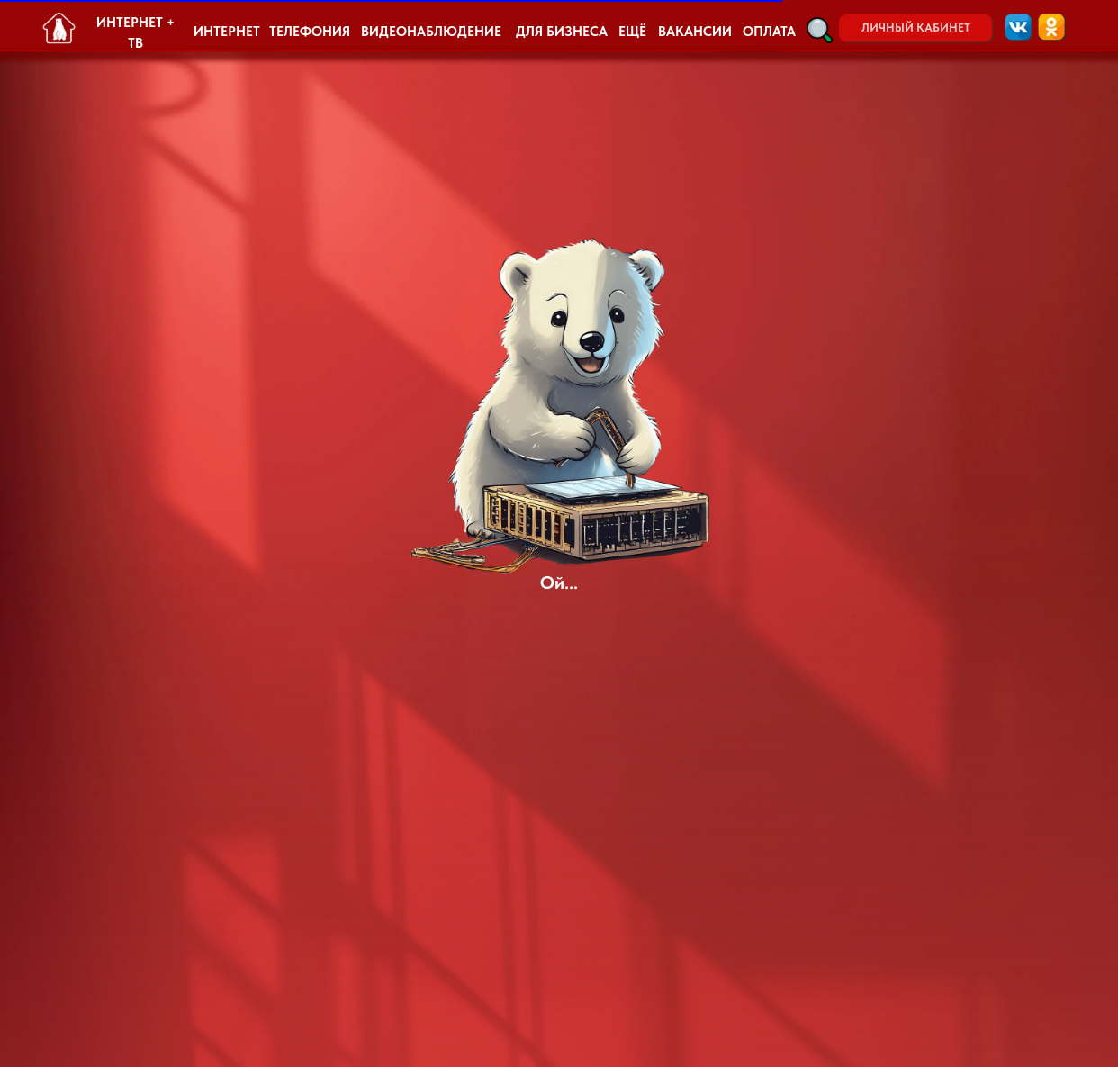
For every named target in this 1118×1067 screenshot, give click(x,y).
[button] (820, 30)
